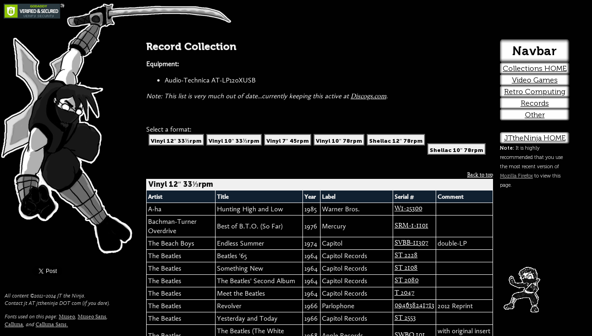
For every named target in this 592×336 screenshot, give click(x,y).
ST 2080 (407, 280)
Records (535, 103)
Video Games (535, 80)
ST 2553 (405, 318)
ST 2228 (406, 255)
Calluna (14, 325)
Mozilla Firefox (516, 176)
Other (535, 114)
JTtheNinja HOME (535, 137)
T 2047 (404, 293)
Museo (67, 317)
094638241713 (414, 305)
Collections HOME (535, 68)
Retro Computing (534, 91)
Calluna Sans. (52, 325)
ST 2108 (406, 268)
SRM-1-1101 (411, 225)
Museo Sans (92, 317)
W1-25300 (408, 208)
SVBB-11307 (411, 243)
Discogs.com (368, 96)
